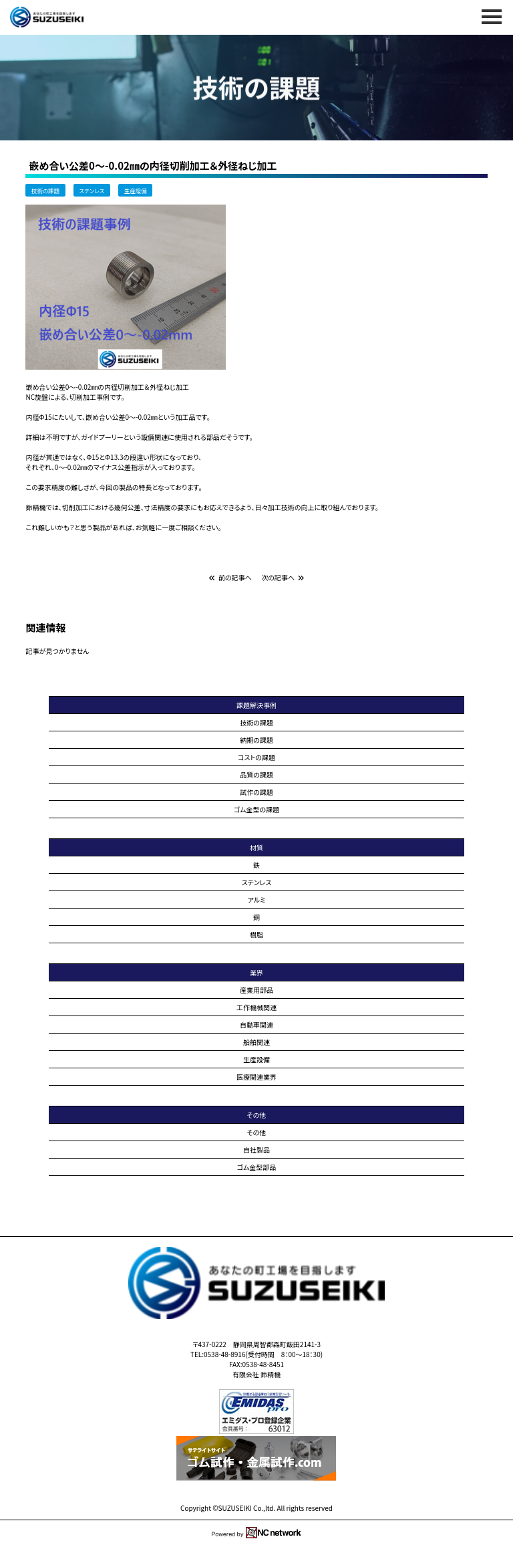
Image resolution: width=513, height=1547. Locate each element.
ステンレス (91, 190)
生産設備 (135, 190)
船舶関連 (256, 1042)
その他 (257, 1132)
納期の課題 (256, 740)
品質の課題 (256, 774)
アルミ (257, 900)
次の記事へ (282, 577)
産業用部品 (256, 990)
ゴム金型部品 (257, 1167)
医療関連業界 (256, 1077)
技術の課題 (45, 190)
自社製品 (256, 1150)
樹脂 (256, 934)
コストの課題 (256, 757)
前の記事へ (230, 577)
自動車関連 (256, 1025)
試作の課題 (256, 792)
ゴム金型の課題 (256, 809)
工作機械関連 (256, 1007)
